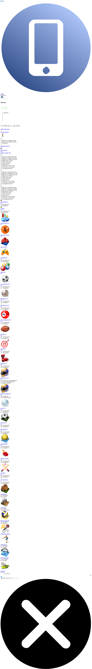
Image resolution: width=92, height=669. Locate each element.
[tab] (3, 129)
